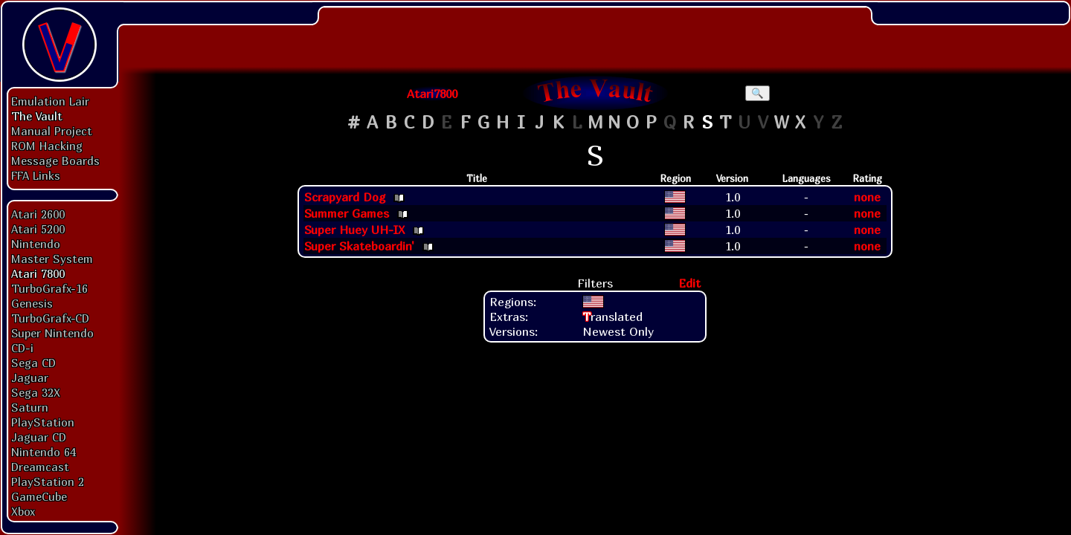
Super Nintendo (52, 333)
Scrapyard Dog (344, 196)
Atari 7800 (38, 273)
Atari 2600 (38, 214)
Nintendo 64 (43, 451)
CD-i (22, 347)
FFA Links (35, 175)
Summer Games (346, 213)
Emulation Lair (50, 101)
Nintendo (35, 243)
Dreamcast (40, 466)
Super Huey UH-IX (354, 229)
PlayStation (42, 422)
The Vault (36, 116)
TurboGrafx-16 (49, 288)
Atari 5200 (38, 229)
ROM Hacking (47, 145)
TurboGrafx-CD (50, 318)
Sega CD (33, 362)
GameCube (39, 496)
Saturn (29, 407)
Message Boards (55, 160)
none (867, 196)
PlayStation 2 (47, 481)
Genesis (32, 303)
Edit (689, 283)
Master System (52, 258)
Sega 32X (35, 392)
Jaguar (29, 377)
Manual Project (51, 130)
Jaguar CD (38, 437)
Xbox (23, 511)
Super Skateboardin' (359, 246)
